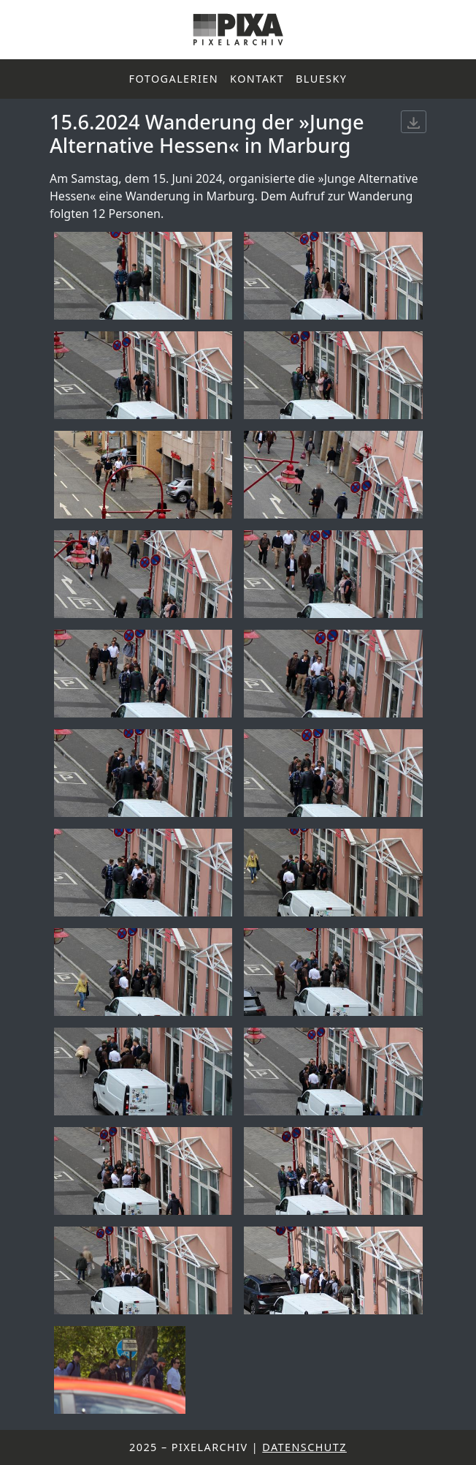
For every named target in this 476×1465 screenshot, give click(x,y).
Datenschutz (304, 1447)
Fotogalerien (174, 79)
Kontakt (257, 79)
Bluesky (321, 79)
